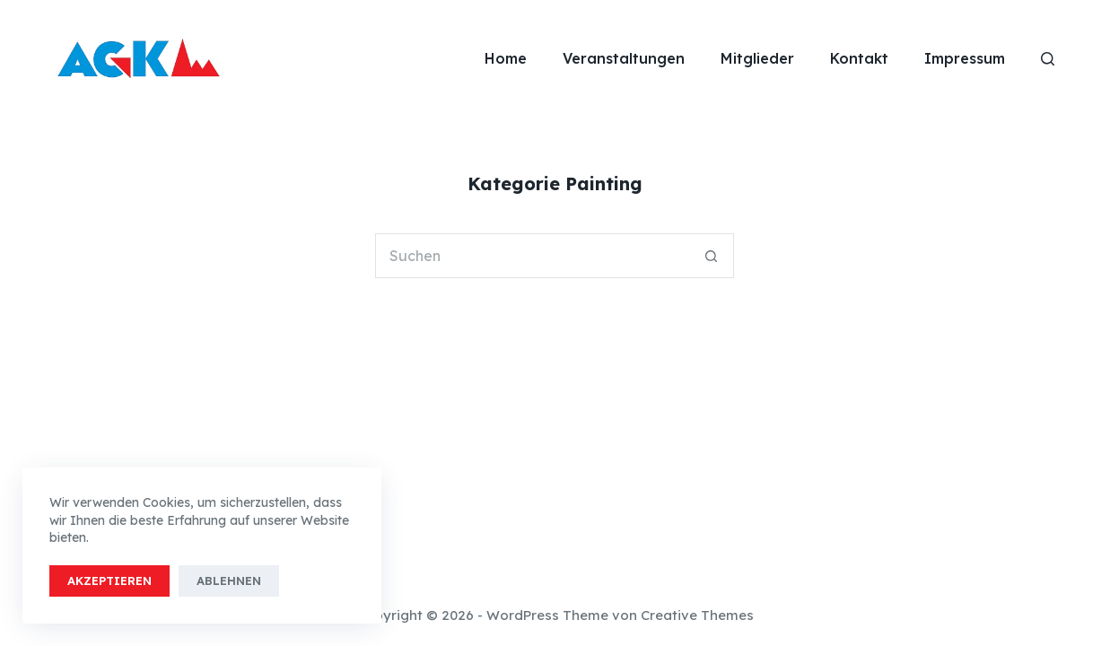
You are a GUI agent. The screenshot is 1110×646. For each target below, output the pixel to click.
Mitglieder (757, 58)
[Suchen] (1047, 58)
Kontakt (859, 58)
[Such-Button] (711, 255)
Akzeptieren (109, 580)
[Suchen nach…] (532, 255)
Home (506, 58)
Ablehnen (229, 580)
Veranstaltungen (624, 58)
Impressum (964, 58)
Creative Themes (697, 615)
